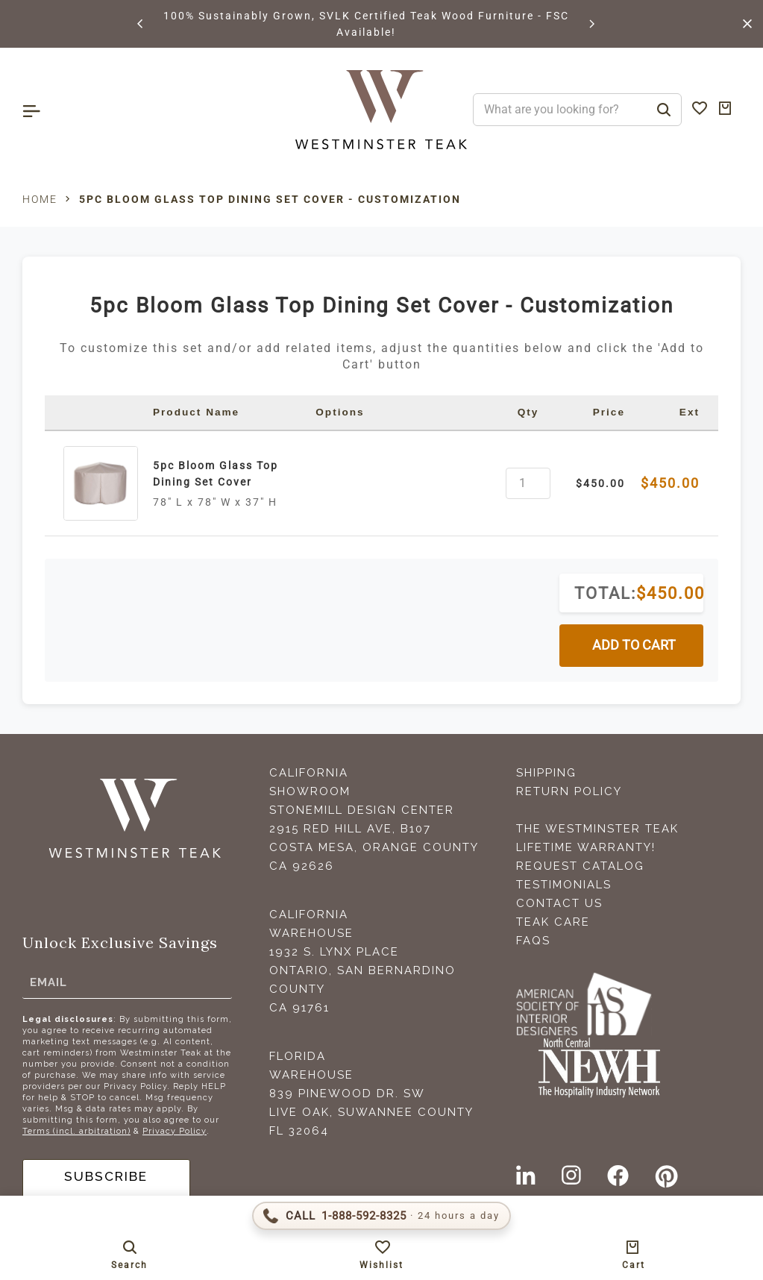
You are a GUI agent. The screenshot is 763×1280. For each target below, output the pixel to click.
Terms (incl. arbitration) (76, 1131)
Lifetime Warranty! (586, 847)
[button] (141, 24)
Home (39, 199)
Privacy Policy (174, 1131)
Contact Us (559, 903)
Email (48, 982)
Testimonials (564, 884)
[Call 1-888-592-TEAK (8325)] (381, 1216)
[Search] (664, 109)
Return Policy (569, 791)
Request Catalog (580, 866)
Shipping (546, 772)
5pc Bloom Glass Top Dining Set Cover (215, 473)
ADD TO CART (634, 645)
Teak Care (553, 922)
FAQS (533, 940)
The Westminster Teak (597, 828)
